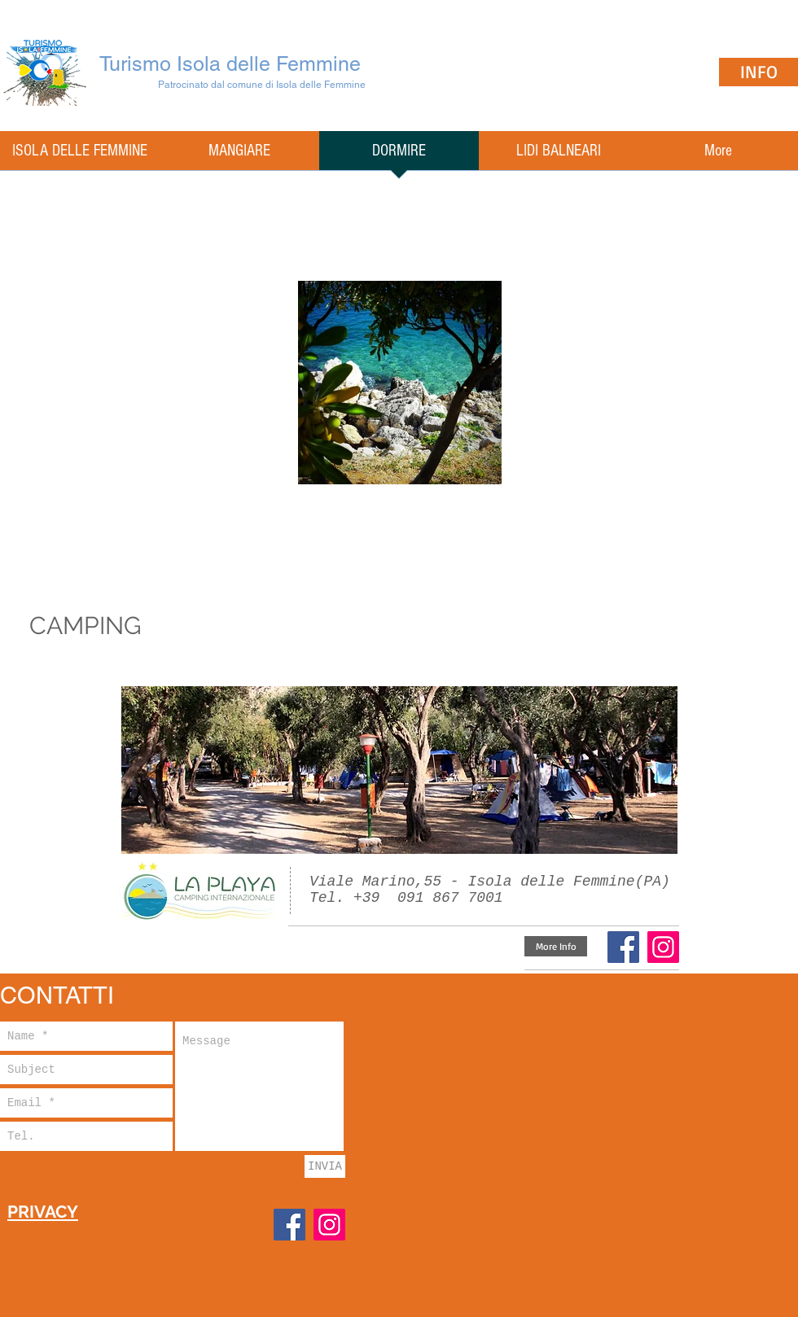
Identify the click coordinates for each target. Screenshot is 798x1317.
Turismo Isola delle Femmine (230, 64)
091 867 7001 (450, 898)
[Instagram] (329, 1224)
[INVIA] (325, 1166)
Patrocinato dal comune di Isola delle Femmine (262, 84)
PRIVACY (42, 1211)
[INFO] (758, 72)
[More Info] (555, 946)
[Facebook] (623, 947)
